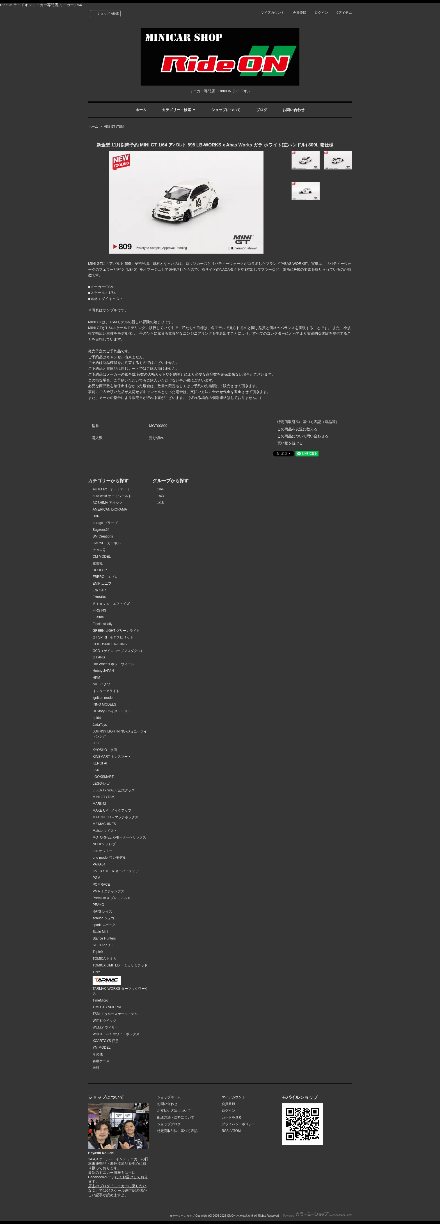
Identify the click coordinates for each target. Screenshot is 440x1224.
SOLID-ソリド (103, 945)
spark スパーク (104, 925)
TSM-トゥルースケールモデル (115, 1014)
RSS (225, 1131)
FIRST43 (99, 610)
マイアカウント (272, 13)
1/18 (160, 503)
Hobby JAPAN (103, 671)
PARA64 (99, 864)
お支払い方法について (174, 1111)
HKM (96, 677)
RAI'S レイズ (102, 911)
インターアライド (106, 691)
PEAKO (98, 905)
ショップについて (225, 110)
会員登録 (299, 13)
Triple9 (98, 952)
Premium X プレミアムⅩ (111, 898)
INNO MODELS (104, 704)
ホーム (141, 110)
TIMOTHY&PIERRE (108, 1007)
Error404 (99, 597)
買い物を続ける (290, 443)
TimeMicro (100, 1000)
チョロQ (99, 550)
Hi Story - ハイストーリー (112, 711)
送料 (96, 1068)
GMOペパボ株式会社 (240, 1215)
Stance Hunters (104, 938)
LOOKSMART (103, 777)
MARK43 (99, 804)
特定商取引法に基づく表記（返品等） (308, 422)
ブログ (261, 110)
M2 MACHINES (104, 824)
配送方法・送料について (175, 1117)
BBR (96, 516)
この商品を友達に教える (297, 429)
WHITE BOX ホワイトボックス (116, 1034)
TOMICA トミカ (104, 959)
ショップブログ (169, 1124)
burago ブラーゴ (105, 523)
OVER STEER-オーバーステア (116, 871)
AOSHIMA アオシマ (107, 503)
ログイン (321, 13)
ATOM (236, 1131)
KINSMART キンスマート (112, 757)
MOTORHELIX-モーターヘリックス (119, 837)
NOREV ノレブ (104, 844)
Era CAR (99, 590)
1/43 (160, 496)
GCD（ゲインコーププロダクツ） (118, 651)
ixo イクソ (101, 684)
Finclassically (103, 624)
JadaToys (100, 725)
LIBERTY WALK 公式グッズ (114, 790)
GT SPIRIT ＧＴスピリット (113, 637)
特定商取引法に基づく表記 (177, 1131)
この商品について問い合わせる (302, 436)
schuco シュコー (105, 918)
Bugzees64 (101, 530)
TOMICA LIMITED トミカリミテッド (120, 965)
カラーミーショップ (182, 1215)
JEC (96, 743)
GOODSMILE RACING (110, 644)
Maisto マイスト (105, 831)
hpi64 (97, 718)
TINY (96, 972)
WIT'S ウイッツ (104, 1021)
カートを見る (232, 1117)
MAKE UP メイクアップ (112, 810)
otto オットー (103, 851)
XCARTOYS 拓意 (106, 1041)
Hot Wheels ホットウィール (113, 664)
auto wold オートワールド (112, 496)
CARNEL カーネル (107, 543)
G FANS (99, 657)
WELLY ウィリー (105, 1027)
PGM (96, 878)
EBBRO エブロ (105, 577)
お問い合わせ (293, 110)
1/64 (160, 489)
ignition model (103, 698)
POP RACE (101, 885)
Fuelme (98, 617)
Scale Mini (100, 932)
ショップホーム (169, 1097)
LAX (96, 770)
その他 (98, 1054)
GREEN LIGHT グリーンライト (116, 631)
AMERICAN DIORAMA (110, 509)
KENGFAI (100, 763)
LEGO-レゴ (101, 784)
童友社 (98, 563)
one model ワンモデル (109, 858)
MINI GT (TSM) (114, 126)
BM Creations (103, 536)
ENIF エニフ (102, 583)
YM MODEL (102, 1048)
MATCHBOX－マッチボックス (115, 817)
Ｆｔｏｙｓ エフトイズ (111, 604)
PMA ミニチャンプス (108, 891)
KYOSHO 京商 (105, 750)
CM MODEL (102, 557)
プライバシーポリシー (238, 1124)
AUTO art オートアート (111, 489)
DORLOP (100, 570)
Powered (317, 1215)
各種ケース (101, 1061)
